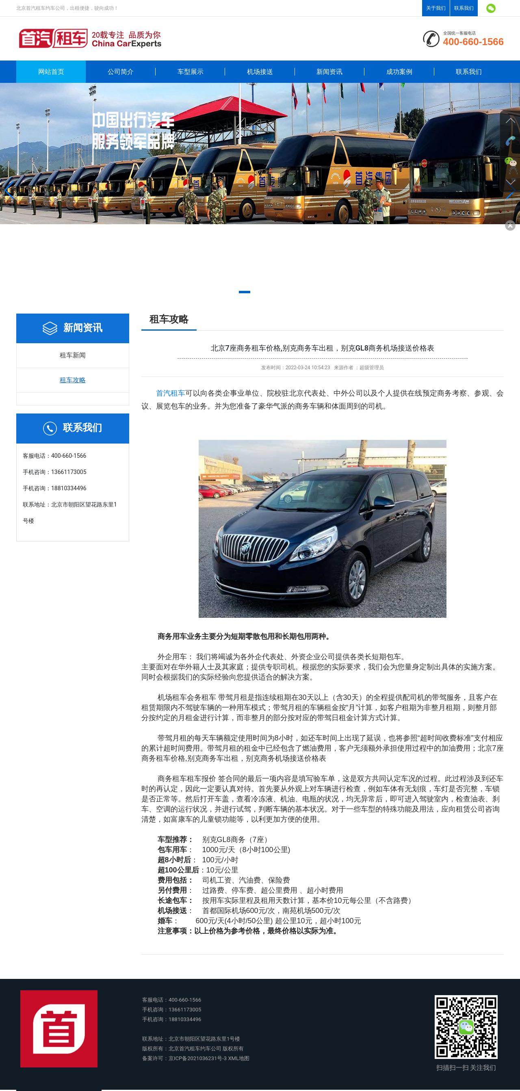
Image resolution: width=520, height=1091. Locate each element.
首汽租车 (171, 393)
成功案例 (399, 72)
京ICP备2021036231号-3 (198, 1058)
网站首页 (51, 72)
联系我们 (464, 8)
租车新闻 (73, 355)
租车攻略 (73, 380)
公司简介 (121, 72)
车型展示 (191, 72)
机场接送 (260, 72)
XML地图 (238, 1058)
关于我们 (436, 8)
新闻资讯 (329, 72)
